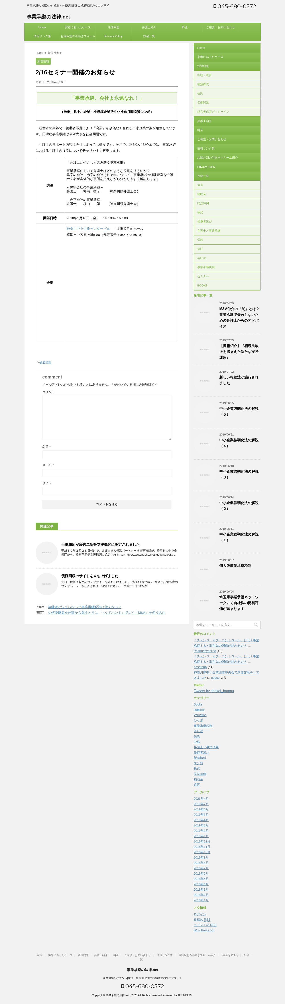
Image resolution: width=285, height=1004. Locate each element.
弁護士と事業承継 (208, 230)
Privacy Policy (113, 36)
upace (215, 677)
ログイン (200, 914)
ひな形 (198, 720)
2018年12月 (202, 841)
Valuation (200, 715)
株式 (200, 212)
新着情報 (45, 362)
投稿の (202, 920)
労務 (200, 239)
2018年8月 (201, 863)
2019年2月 (201, 830)
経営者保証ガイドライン (213, 111)
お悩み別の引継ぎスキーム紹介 (78, 38)
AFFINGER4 (184, 995)
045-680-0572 (235, 6)
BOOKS (202, 285)
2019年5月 (201, 814)
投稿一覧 (149, 36)
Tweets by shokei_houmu (214, 691)
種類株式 (203, 84)
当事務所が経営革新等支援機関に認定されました (100, 544)
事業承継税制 (206, 267)
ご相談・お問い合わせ (220, 27)
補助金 (201, 194)
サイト (47, 483)
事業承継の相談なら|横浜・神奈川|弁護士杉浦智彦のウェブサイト (142, 977)
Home (42, 27)
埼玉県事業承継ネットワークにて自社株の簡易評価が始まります (239, 603)
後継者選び (204, 221)
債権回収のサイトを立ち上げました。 (91, 576)
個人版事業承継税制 (235, 566)
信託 (200, 93)
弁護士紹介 (149, 27)
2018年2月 (201, 895)
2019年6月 (201, 809)
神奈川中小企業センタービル (88, 229)
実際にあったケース (78, 27)
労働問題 (203, 102)
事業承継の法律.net (48, 17)
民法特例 (203, 203)
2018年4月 (201, 884)
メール (48, 465)
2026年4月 (201, 798)
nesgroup (200, 667)
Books (198, 704)
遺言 (200, 185)
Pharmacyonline (205, 651)
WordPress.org (204, 930)
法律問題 (113, 27)
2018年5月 (201, 879)
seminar (199, 710)
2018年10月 (202, 852)
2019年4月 (201, 820)
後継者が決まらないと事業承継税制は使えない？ (84, 607)
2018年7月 (201, 868)
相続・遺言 (204, 75)
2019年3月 (201, 825)
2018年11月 (202, 847)
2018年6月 (201, 873)
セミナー (203, 276)
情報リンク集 (42, 36)
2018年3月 (201, 889)
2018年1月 (201, 900)
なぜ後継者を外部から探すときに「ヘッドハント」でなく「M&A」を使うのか (106, 612)
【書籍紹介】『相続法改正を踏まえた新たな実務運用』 (239, 351)
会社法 (201, 258)
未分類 (198, 763)
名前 (46, 446)
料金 (185, 27)
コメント (48, 392)
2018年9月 (201, 857)
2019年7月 (201, 804)
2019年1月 (201, 836)
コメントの (205, 925)
